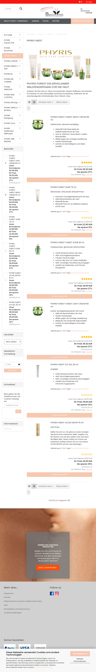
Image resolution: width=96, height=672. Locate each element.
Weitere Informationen (80, 660)
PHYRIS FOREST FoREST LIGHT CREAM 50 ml (70, 305)
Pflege (46, 21)
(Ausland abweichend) (79, 156)
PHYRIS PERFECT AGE (11, 67)
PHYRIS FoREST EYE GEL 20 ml (64, 364)
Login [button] (89, 2)
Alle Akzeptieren (80, 653)
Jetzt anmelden (47, 567)
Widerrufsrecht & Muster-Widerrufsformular (23, 601)
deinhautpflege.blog (82, 21)
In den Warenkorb (59, 180)
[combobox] (45, 102)
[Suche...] (21, 9)
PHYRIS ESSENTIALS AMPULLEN (9, 131)
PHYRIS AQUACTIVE (9, 41)
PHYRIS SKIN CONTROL (9, 95)
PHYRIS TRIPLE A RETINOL (11, 108)
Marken (35, 21)
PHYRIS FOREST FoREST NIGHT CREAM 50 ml (70, 118)
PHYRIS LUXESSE (11, 61)
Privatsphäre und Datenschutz (17, 609)
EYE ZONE (8, 35)
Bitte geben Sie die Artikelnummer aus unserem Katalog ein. (12, 398)
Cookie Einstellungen (13, 612)
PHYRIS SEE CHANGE (8, 80)
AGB (5, 605)
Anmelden (12, 370)
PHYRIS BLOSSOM (8, 49)
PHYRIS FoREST (10, 55)
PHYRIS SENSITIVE (8, 88)
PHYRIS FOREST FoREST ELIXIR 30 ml (67, 242)
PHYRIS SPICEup (11, 102)
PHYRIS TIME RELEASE (9, 140)
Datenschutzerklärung (43, 667)
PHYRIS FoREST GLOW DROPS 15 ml (67, 422)
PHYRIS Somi (9, 123)
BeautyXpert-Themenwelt (16, 21)
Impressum (9, 593)
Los (18, 411)
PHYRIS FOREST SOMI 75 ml (63, 187)
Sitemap (7, 429)
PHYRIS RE (8, 74)
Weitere (55, 21)
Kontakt (7, 597)
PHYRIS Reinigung (8, 116)
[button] (80, 2)
